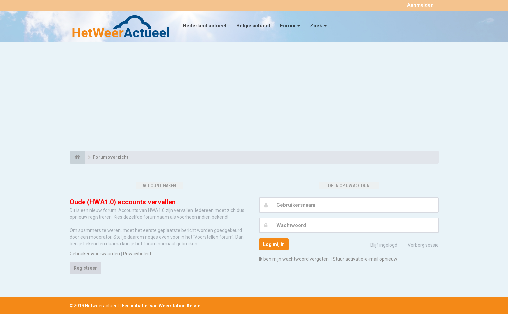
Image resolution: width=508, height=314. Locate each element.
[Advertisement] (254, 97)
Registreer (85, 268)
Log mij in (274, 244)
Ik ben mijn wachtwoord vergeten (294, 259)
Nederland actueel (204, 26)
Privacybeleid (137, 253)
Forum (290, 26)
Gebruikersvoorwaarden (95, 253)
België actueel (253, 26)
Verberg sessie (419, 245)
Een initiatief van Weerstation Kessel (162, 305)
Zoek (318, 26)
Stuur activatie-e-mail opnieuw (365, 259)
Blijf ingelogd (380, 245)
